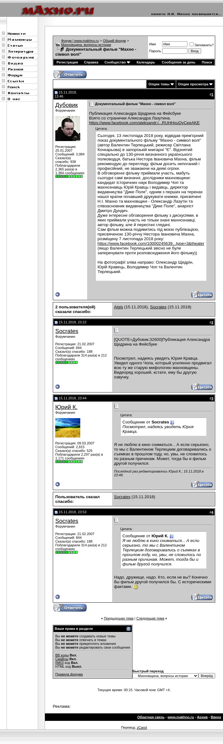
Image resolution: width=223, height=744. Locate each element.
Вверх (216, 717)
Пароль (155, 51)
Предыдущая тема (118, 618)
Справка (91, 62)
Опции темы (158, 84)
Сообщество (117, 62)
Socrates (158, 307)
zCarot (142, 727)
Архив (202, 717)
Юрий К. (66, 407)
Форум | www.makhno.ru (80, 41)
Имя (152, 44)
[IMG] (59, 663)
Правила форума (69, 674)
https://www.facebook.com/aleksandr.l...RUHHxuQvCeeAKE (144, 122)
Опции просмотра (193, 84)
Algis (118, 307)
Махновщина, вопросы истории (86, 45)
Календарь (145, 62)
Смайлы (61, 659)
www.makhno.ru (181, 717)
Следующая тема (150, 618)
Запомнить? (202, 45)
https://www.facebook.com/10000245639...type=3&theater (150, 243)
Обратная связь (151, 717)
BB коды (62, 655)
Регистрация (67, 62)
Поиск (207, 62)
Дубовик (66, 105)
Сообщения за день (178, 62)
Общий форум (114, 41)
